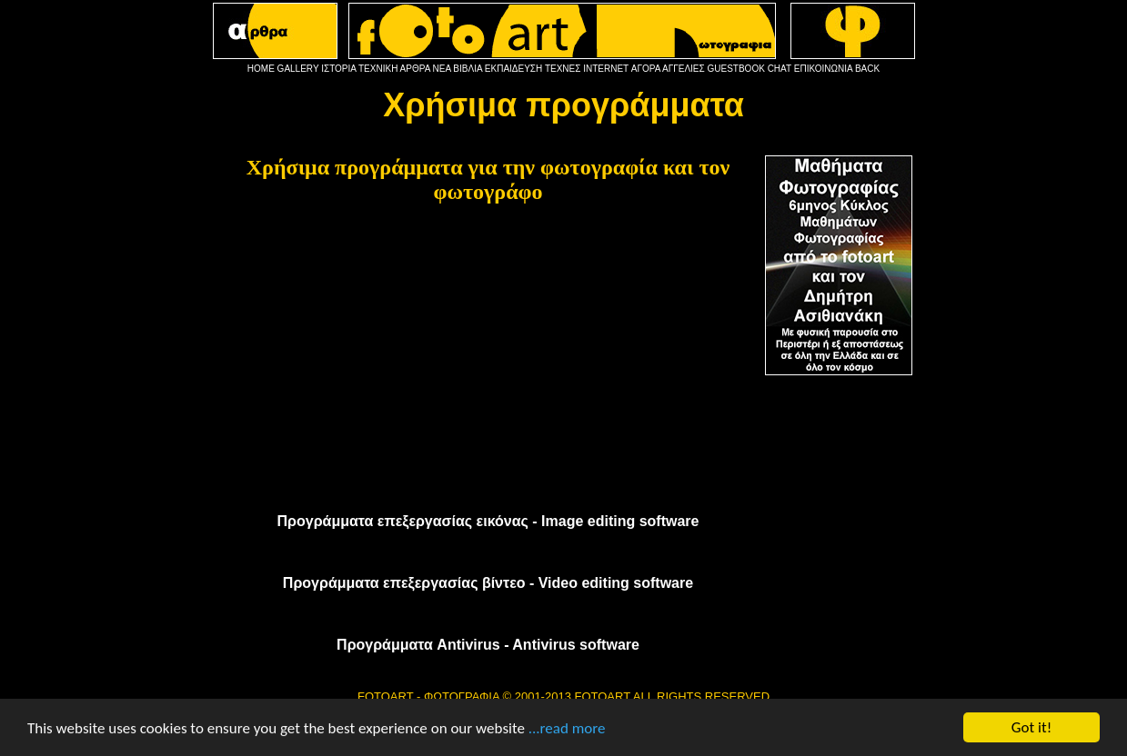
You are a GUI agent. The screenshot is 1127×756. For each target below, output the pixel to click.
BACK (867, 69)
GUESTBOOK (736, 69)
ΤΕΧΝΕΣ (563, 69)
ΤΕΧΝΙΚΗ (377, 69)
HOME (261, 69)
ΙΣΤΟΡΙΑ (338, 69)
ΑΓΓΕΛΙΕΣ (683, 69)
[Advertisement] (488, 352)
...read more (567, 728)
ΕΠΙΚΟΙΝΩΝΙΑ (823, 69)
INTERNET (606, 69)
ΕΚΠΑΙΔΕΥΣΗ (513, 69)
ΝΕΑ (442, 69)
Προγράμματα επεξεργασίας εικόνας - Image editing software (488, 521)
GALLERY (298, 69)
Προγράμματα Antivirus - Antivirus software (488, 644)
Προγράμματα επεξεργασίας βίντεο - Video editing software (488, 583)
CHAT (779, 69)
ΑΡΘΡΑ (415, 69)
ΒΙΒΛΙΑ (467, 69)
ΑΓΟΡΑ (645, 69)
